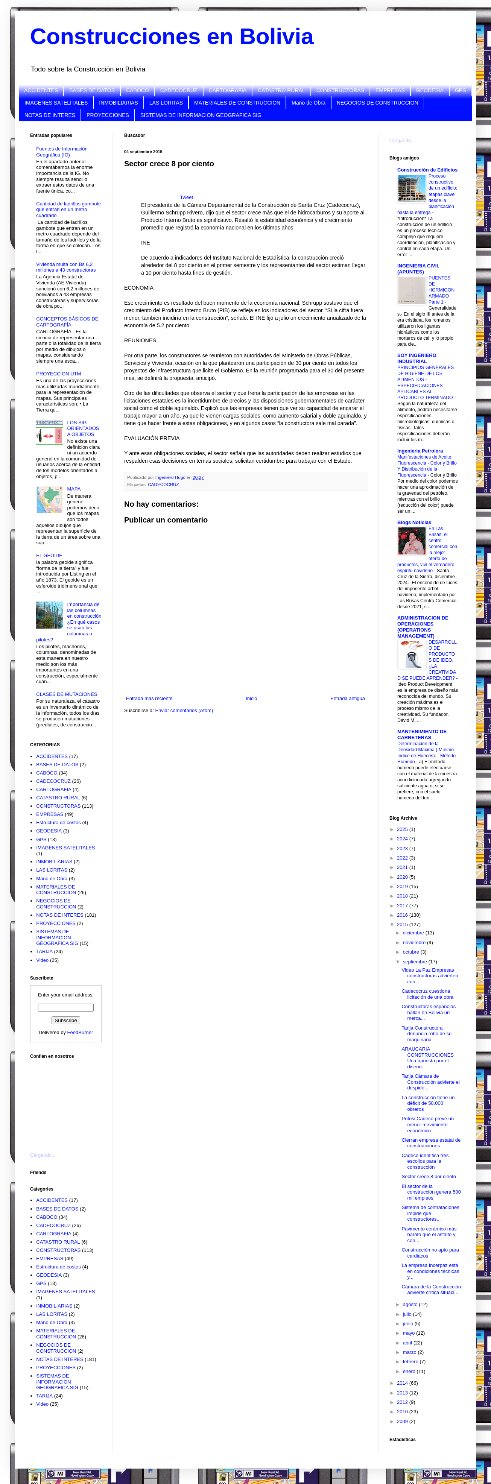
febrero (411, 1361)
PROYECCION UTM (58, 374)
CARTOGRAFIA (228, 90)
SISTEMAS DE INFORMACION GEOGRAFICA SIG (200, 115)
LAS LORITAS (166, 103)
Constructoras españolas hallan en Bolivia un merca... (428, 1012)
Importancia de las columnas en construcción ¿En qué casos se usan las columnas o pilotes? (68, 622)
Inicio (251, 698)
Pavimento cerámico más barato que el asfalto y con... (428, 1234)
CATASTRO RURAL (281, 90)
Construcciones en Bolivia (172, 36)
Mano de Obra (308, 103)
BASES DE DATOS (92, 90)
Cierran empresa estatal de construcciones (431, 1143)
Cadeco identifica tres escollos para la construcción (424, 1161)
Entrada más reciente (149, 698)
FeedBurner (80, 1032)
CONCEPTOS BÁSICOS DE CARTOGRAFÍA (67, 322)
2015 (403, 924)
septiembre (416, 962)
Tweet (186, 197)
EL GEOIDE (49, 555)
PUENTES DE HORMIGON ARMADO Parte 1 (442, 290)
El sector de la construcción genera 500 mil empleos (431, 1192)
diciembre (414, 933)
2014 (403, 1383)
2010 (403, 1411)
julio (408, 1314)
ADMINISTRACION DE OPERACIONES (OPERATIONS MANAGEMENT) (422, 627)
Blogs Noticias (414, 522)
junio (409, 1323)
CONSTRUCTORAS (340, 90)
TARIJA (44, 951)
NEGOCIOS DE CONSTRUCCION (377, 103)
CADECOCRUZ (179, 90)
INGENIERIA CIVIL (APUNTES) (418, 269)
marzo (410, 1352)
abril (408, 1343)
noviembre (415, 942)
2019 (403, 886)
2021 (403, 867)
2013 (403, 1393)
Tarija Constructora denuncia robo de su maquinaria (426, 1033)
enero (410, 1371)
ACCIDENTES (41, 90)
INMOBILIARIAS (118, 103)
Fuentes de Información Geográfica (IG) (62, 152)
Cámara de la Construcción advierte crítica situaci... (431, 1290)
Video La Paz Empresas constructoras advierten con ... (429, 975)
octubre (412, 952)
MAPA (74, 489)
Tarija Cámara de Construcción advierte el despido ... (430, 1082)
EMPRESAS (390, 90)
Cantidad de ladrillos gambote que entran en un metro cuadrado (68, 209)
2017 (403, 905)
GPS (460, 90)
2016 (403, 915)
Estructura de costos (58, 822)
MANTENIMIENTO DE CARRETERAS (422, 734)
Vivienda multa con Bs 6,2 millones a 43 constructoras (66, 267)
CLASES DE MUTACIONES (66, 694)
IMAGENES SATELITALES (56, 103)
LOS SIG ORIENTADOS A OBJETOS (83, 428)
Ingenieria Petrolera (420, 451)
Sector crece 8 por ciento (428, 1176)
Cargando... (43, 1155)
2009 (403, 1421)
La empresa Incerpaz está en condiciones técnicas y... (430, 1271)
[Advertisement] (67, 1101)
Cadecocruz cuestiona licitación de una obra (427, 994)
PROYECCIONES (108, 115)
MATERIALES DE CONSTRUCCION (237, 103)
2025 (403, 829)
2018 (403, 896)
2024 (403, 838)
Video (42, 960)
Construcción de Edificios (427, 170)
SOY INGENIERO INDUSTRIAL (416, 358)
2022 (403, 858)
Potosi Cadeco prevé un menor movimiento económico (427, 1124)
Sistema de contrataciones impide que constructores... (430, 1213)
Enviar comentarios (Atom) (184, 710)
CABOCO (137, 90)
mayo (409, 1333)
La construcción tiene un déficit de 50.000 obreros (428, 1103)
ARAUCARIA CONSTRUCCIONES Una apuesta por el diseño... (427, 1057)
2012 (403, 1402)
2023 (403, 848)
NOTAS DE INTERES (49, 115)
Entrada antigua (347, 698)
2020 (403, 877)
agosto (411, 1304)
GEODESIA (430, 90)
